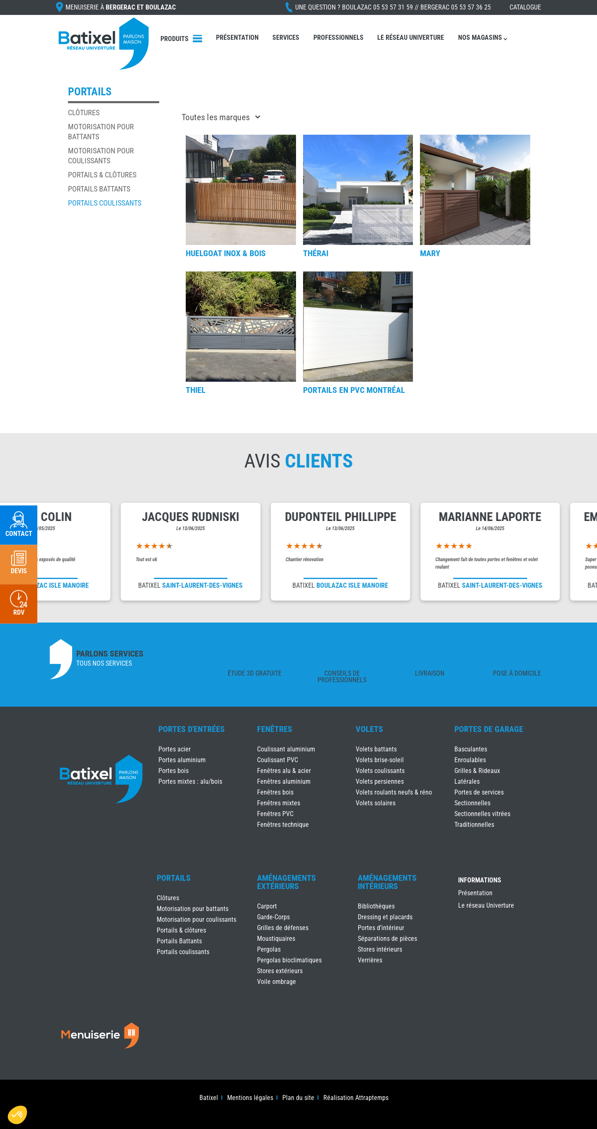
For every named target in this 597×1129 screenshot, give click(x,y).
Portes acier (174, 749)
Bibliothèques (376, 906)
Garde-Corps (273, 917)
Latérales (467, 781)
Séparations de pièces (387, 938)
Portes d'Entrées (191, 729)
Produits (174, 39)
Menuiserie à (121, 7)
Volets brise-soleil (380, 760)
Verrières (370, 960)
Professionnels (338, 37)
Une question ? (393, 7)
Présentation (237, 37)
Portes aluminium (182, 760)
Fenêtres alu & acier (284, 771)
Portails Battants (99, 188)
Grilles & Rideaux (477, 771)
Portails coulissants (104, 203)
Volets (369, 729)
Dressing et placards (385, 917)
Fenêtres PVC (275, 814)
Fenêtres (274, 729)
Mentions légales (250, 1098)
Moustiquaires (276, 938)
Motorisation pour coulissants (196, 919)
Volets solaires (376, 803)
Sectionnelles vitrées (482, 814)
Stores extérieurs (280, 971)
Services (285, 37)
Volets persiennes (380, 781)
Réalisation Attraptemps (355, 1098)
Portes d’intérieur (381, 928)
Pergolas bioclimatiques (289, 960)
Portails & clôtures (102, 174)
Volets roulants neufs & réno (394, 792)
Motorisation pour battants (192, 909)
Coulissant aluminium (286, 749)
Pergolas (269, 949)
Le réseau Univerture (410, 37)
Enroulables (470, 760)
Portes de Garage (488, 729)
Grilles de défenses (282, 928)
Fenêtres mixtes (278, 803)
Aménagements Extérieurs (286, 882)
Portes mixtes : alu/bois (190, 781)
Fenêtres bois (275, 792)
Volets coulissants (380, 771)
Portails (174, 878)
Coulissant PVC (277, 760)
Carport (267, 906)
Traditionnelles (474, 825)
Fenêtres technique (283, 825)
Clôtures (84, 112)
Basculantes (470, 749)
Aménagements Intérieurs (387, 882)
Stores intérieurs (380, 949)
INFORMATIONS (479, 880)
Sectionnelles (472, 803)
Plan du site (298, 1098)
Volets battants (376, 749)
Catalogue (525, 7)
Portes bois (173, 771)
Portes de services (479, 792)
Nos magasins (480, 37)
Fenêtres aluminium (284, 781)
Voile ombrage (276, 982)
